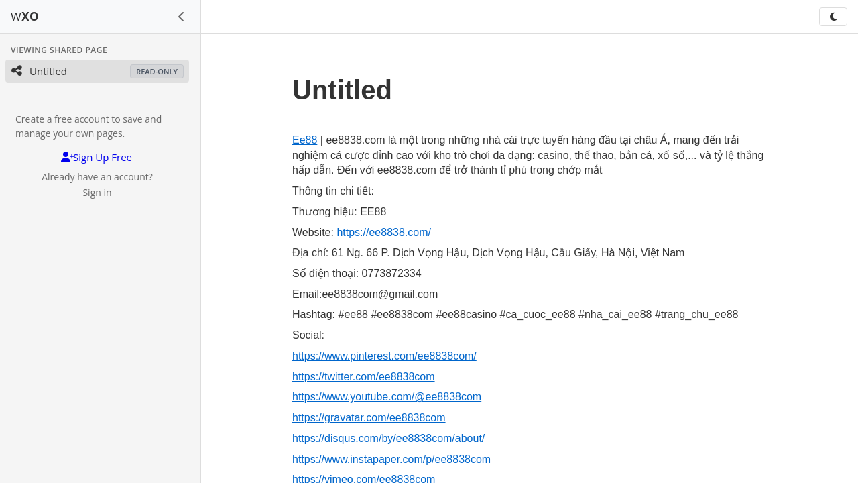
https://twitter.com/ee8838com (363, 376)
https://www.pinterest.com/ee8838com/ (384, 356)
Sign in (96, 192)
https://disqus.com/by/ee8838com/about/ (388, 438)
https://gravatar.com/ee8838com (369, 417)
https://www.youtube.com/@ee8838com (386, 396)
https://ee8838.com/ (383, 232)
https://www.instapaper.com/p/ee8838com (391, 459)
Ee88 (304, 140)
